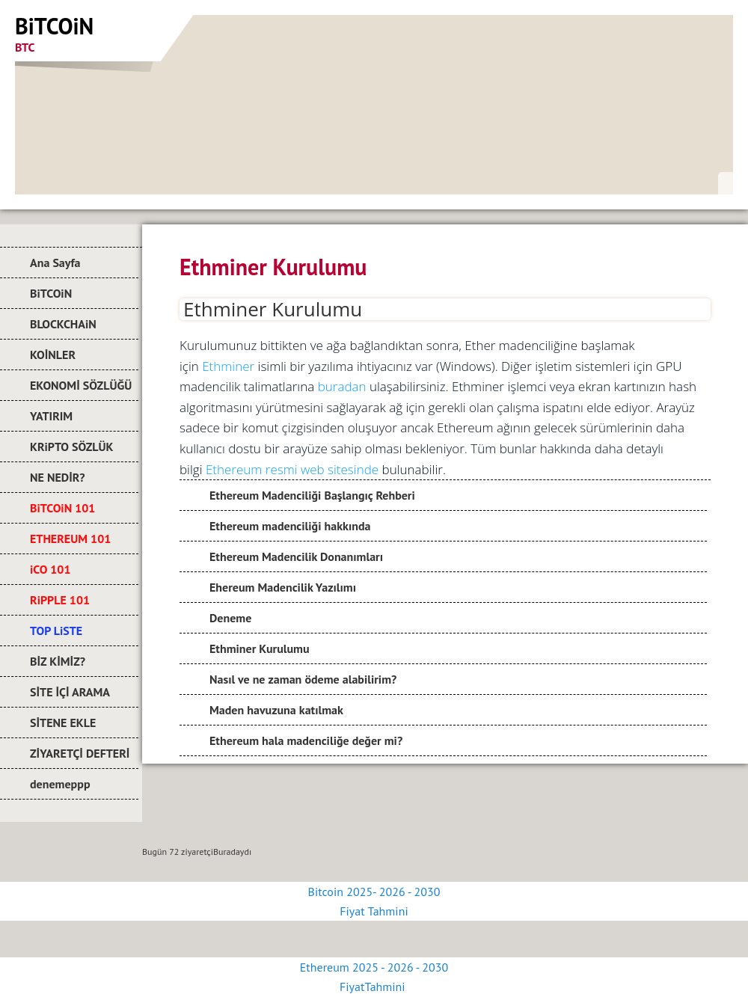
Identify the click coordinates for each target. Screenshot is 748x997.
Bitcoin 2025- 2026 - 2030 (374, 891)
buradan (342, 386)
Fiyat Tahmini (374, 911)
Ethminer (228, 366)
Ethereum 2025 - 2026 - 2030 (374, 967)
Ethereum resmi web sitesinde (292, 469)
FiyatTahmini (374, 986)
